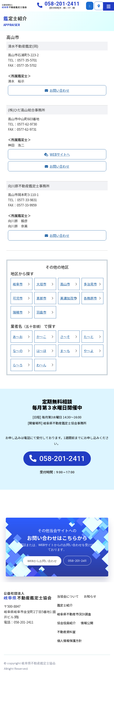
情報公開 (87, 624)
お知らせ (90, 597)
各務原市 (90, 298)
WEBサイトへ (57, 154)
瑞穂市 (18, 312)
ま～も (65, 350)
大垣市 (41, 284)
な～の (18, 350)
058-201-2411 (77, 561)
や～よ (89, 350)
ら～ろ (18, 365)
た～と (89, 336)
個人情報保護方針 (69, 641)
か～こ (41, 336)
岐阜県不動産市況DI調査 (74, 615)
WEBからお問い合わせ (42, 561)
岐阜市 (18, 284)
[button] (108, 6)
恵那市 (41, 298)
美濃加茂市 (68, 298)
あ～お (18, 336)
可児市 (18, 298)
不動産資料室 (66, 632)
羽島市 (41, 312)
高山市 (65, 284)
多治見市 (90, 284)
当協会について (68, 597)
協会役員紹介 (66, 624)
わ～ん (41, 365)
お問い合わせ (57, 90)
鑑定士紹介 (65, 606)
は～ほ (41, 350)
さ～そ (65, 336)
